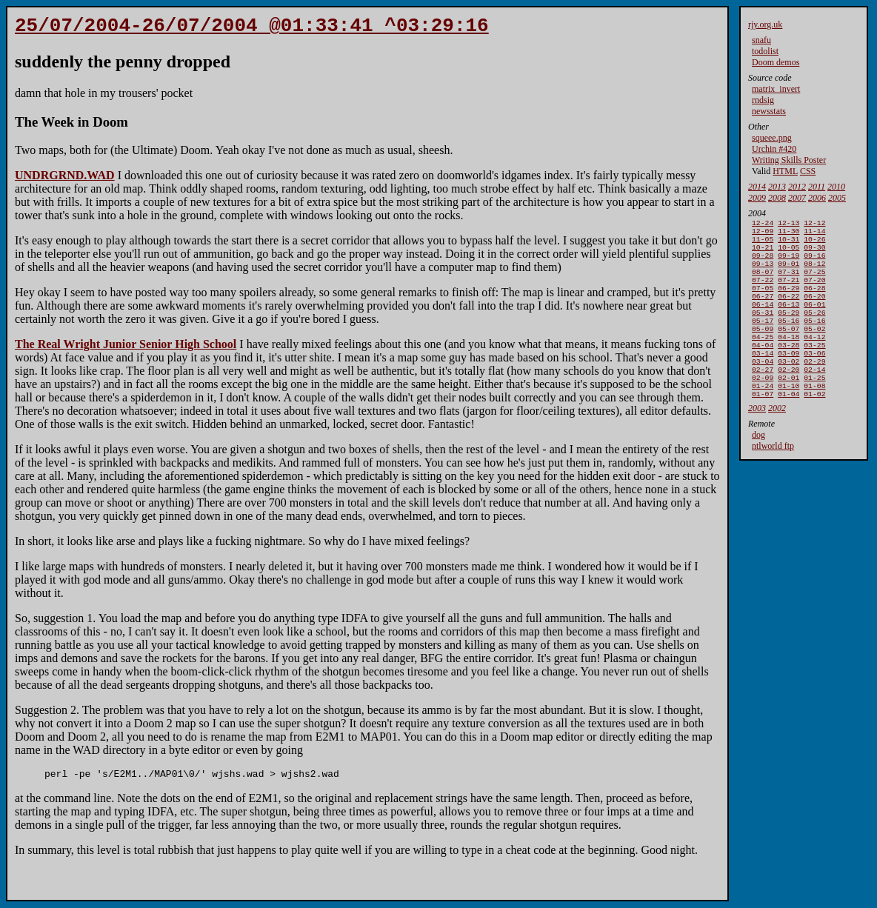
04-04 (762, 368)
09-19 (788, 262)
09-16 (814, 262)
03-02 (788, 388)
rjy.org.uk (765, 24)
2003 (757, 440)
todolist (765, 51)
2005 (837, 198)
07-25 (814, 282)
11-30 (788, 233)
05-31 (762, 330)
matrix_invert (776, 89)
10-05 (788, 253)
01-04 (788, 426)
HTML (785, 171)
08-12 (814, 272)
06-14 (762, 320)
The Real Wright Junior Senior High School (125, 348)
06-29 (788, 301)
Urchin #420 (774, 149)
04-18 (788, 359)
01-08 (814, 416)
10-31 (788, 243)
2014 (757, 186)
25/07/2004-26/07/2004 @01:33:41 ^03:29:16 (252, 28)
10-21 (762, 253)
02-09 (762, 407)
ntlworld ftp (773, 478)
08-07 (762, 282)
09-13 (762, 272)
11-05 (762, 243)
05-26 (814, 330)
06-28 (814, 301)
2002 (777, 440)
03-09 (788, 378)
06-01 (814, 320)
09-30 (814, 253)
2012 (797, 186)
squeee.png (772, 138)
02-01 (788, 407)
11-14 (814, 233)
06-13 (788, 320)
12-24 (762, 224)
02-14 (814, 397)
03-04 (762, 388)
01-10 (788, 416)
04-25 (762, 359)
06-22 (788, 311)
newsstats (769, 111)
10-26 (814, 243)
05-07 (788, 349)
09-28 (762, 262)
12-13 (788, 224)
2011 (816, 186)
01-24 (762, 416)
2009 (757, 198)
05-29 (788, 330)
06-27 (762, 311)
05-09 (762, 349)
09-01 (788, 272)
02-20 (788, 397)
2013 (777, 186)
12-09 (762, 233)
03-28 (788, 368)
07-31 (788, 282)
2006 (817, 198)
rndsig (763, 100)
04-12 (814, 359)
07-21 (788, 291)
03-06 (814, 378)
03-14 (762, 378)
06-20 (814, 311)
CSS (808, 171)
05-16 (788, 339)
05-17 (762, 339)
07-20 (814, 291)
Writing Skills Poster (789, 160)
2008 (777, 198)
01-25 (814, 407)
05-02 (814, 349)
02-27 (762, 397)
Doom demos (775, 62)
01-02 (814, 426)
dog (758, 467)
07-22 (762, 291)
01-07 (762, 426)
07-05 (762, 301)
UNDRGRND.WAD (65, 179)
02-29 (814, 388)
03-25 (814, 368)
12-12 (814, 224)
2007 (797, 198)
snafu (761, 40)
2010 (836, 186)
